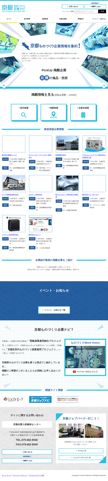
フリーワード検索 (68, 11)
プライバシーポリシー (20, 475)
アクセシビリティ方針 (36, 475)
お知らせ (99, 19)
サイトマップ (6, 475)
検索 (102, 11)
